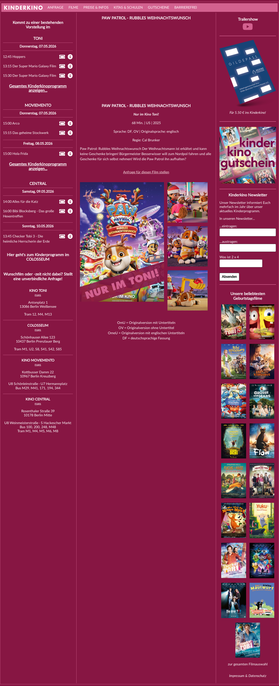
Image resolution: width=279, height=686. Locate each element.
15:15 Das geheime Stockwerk (26, 133)
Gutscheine (158, 7)
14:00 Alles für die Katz (20, 201)
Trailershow (248, 24)
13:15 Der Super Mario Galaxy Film (29, 66)
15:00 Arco (11, 123)
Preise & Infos (96, 7)
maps (38, 295)
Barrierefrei (185, 7)
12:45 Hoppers (14, 56)
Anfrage (55, 7)
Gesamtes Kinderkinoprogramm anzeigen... (38, 88)
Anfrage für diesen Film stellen (146, 172)
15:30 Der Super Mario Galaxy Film (29, 75)
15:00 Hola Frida (15, 153)
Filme (73, 7)
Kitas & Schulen (128, 7)
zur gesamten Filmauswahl (248, 664)
